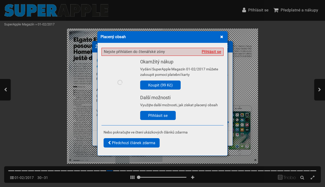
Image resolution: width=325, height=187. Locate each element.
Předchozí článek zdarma (131, 143)
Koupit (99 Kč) (160, 85)
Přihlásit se (211, 51)
